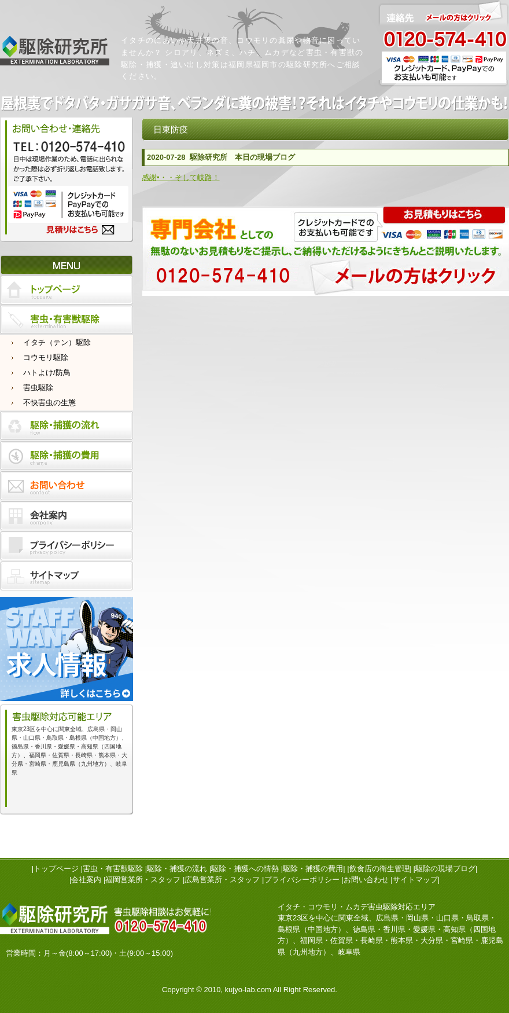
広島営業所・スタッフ (222, 879)
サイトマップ (415, 879)
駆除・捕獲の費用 (313, 868)
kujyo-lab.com (248, 989)
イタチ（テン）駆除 (57, 342)
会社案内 (86, 879)
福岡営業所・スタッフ (142, 879)
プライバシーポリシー (302, 879)
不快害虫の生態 (49, 402)
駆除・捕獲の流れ (177, 868)
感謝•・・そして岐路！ (181, 177)
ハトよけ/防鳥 (47, 372)
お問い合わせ (366, 879)
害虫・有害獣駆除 (113, 868)
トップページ (56, 868)
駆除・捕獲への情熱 (245, 868)
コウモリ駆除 (45, 357)
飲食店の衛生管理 (379, 868)
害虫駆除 (38, 387)
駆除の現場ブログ (445, 868)
